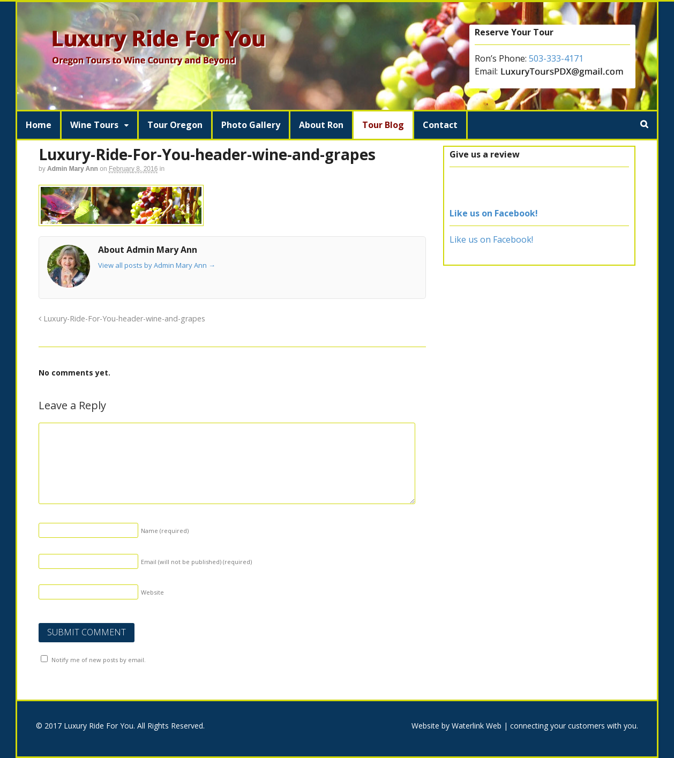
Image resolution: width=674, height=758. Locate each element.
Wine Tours (94, 125)
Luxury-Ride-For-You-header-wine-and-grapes (122, 318)
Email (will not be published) (196, 562)
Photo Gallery (250, 125)
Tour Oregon (175, 125)
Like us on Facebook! (494, 213)
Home (38, 125)
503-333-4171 (556, 58)
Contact (440, 125)
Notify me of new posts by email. (98, 660)
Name (165, 531)
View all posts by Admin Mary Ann (156, 265)
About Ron (321, 125)
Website (152, 592)
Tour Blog (383, 125)
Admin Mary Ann (72, 168)
